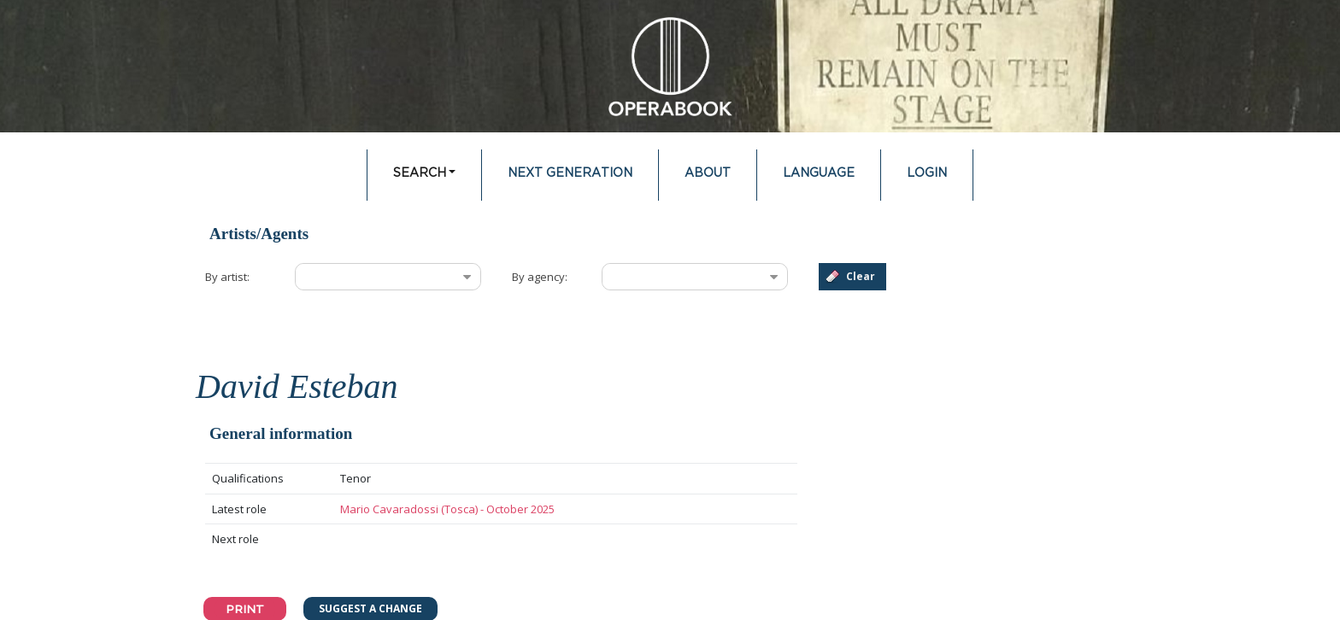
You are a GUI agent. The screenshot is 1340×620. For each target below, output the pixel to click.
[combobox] (374, 277)
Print (245, 609)
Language (819, 173)
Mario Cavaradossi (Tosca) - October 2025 (447, 509)
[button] (852, 276)
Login (927, 173)
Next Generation (570, 173)
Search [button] (419, 173)
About (708, 173)
